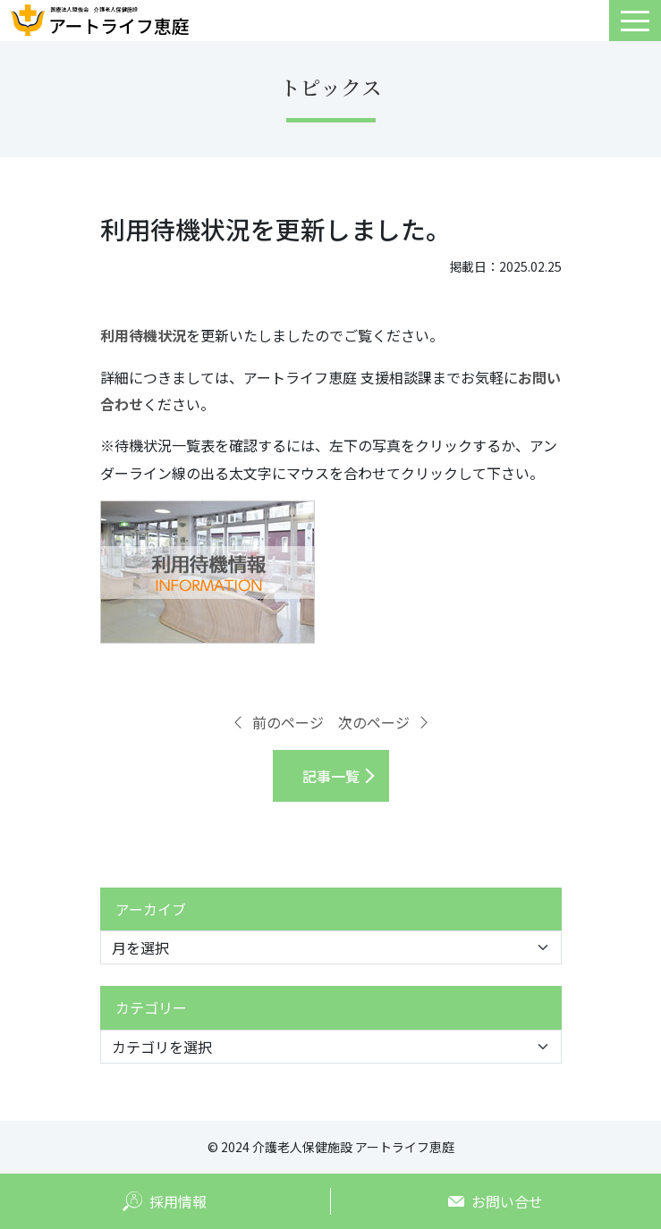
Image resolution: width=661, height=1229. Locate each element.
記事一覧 (331, 776)
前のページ (277, 722)
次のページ (384, 722)
